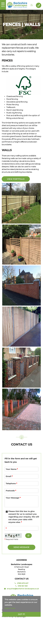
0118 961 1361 (21, 586)
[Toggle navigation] (3, 5)
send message (21, 547)
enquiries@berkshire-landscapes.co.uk (21, 589)
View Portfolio (16, 179)
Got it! (21, 614)
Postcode (11, 491)
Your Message (13, 498)
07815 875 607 (21, 583)
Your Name (12, 469)
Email (9, 476)
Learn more (10, 608)
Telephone (11, 483)
